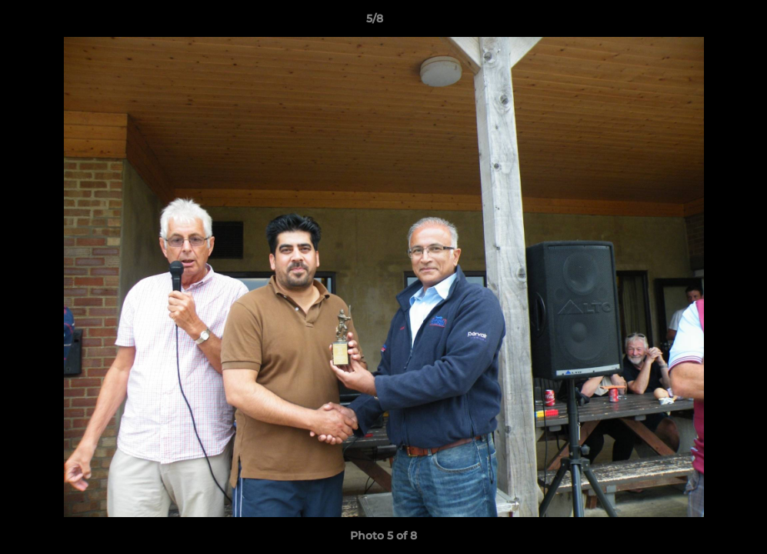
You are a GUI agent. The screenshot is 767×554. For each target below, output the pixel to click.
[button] (702, 22)
